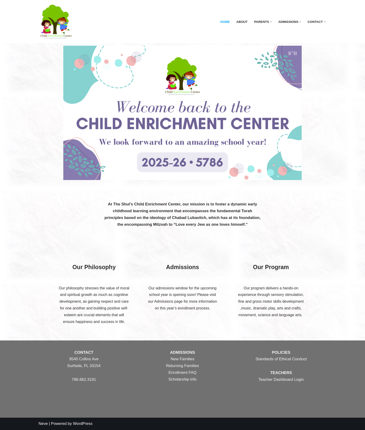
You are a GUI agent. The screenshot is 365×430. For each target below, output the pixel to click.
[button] (271, 22)
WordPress (83, 423)
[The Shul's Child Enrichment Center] (56, 21)
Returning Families (182, 366)
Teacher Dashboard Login (281, 379)
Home (225, 22)
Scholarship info (183, 379)
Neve (43, 423)
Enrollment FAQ (182, 372)
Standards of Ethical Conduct (281, 359)
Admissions (182, 267)
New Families (182, 359)
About (241, 22)
